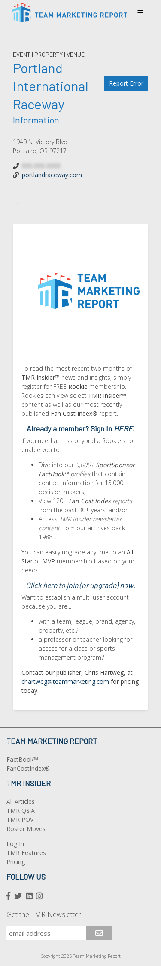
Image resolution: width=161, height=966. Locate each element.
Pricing (15, 862)
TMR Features (26, 853)
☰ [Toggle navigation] (140, 12)
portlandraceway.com (52, 175)
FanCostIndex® (28, 768)
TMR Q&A (20, 810)
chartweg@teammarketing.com (65, 681)
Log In (15, 844)
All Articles (20, 801)
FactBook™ (22, 759)
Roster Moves (26, 828)
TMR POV (19, 819)
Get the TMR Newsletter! (44, 914)
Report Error (126, 83)
